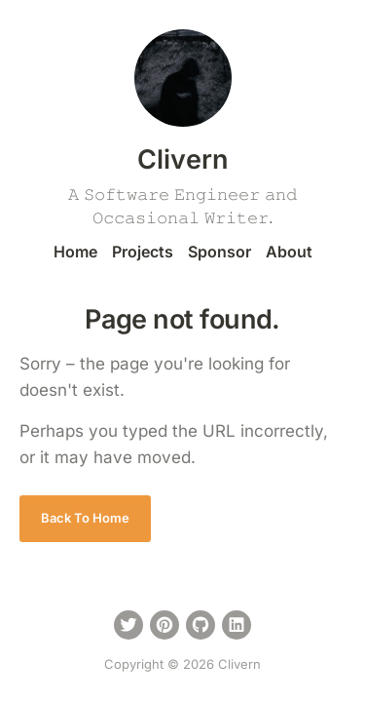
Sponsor (219, 251)
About (289, 251)
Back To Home (85, 518)
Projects (142, 251)
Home (75, 251)
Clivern (183, 159)
